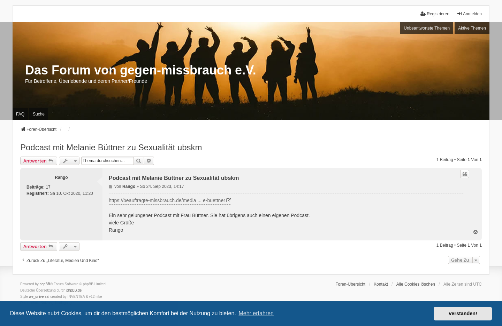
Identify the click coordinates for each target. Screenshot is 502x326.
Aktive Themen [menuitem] (472, 28)
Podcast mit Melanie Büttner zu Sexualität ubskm (111, 147)
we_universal (39, 297)
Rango (61, 177)
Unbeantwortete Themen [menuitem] (427, 28)
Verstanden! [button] (463, 313)
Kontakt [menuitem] (381, 284)
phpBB (45, 284)
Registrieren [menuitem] (434, 13)
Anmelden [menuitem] (469, 13)
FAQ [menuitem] (20, 114)
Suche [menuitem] (39, 114)
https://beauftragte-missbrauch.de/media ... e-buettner (167, 200)
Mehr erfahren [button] (256, 313)
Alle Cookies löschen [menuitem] (415, 284)
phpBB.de (74, 290)
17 (48, 187)
